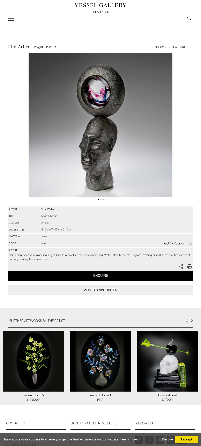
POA (100, 400)
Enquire (100, 276)
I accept (186, 439)
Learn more (128, 439)
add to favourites (100, 290)
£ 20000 (33, 400)
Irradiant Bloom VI (33, 395)
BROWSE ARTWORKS (170, 47)
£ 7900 (167, 400)
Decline (167, 439)
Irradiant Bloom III (100, 395)
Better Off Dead (167, 395)
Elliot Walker (18, 47)
